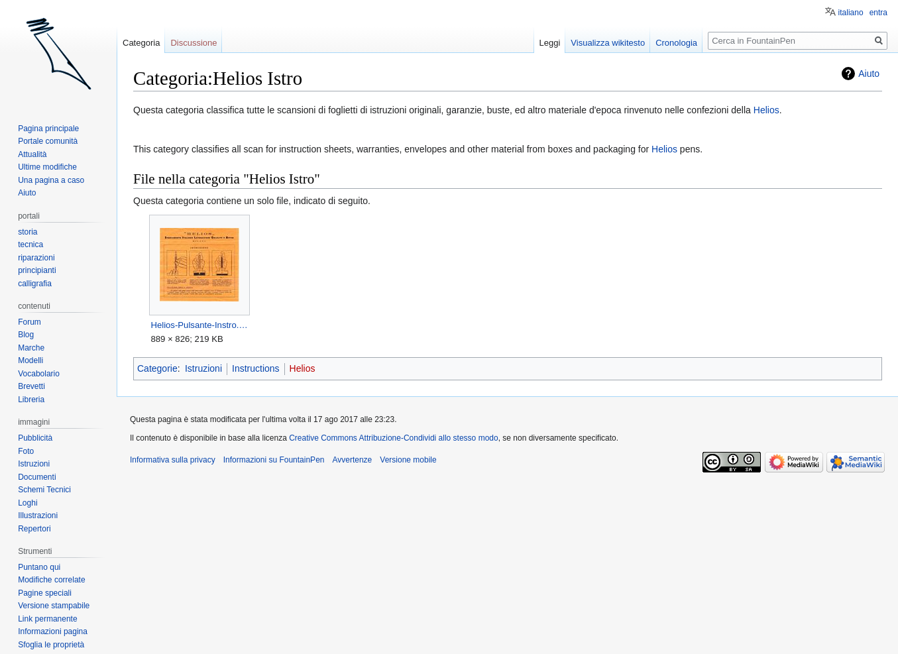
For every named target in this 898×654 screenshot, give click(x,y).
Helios (766, 110)
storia (27, 232)
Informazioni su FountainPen (274, 459)
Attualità (32, 154)
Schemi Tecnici (44, 489)
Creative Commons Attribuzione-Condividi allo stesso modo (393, 438)
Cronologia (676, 43)
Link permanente (47, 619)
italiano (851, 12)
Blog (26, 334)
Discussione (193, 43)
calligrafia (35, 283)
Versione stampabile (53, 605)
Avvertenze (352, 459)
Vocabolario (39, 373)
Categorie (157, 368)
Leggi (550, 43)
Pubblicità (35, 438)
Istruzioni (203, 368)
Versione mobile (408, 459)
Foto (26, 451)
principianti (37, 270)
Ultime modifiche (47, 167)
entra (878, 12)
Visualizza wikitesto (608, 43)
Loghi (27, 503)
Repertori (34, 528)
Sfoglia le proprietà (51, 644)
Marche (31, 348)
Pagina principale (48, 128)
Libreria (31, 399)
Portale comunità (48, 141)
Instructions (256, 368)
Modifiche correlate (51, 579)
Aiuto (868, 73)
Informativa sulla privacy (172, 459)
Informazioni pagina (52, 631)
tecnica (30, 244)
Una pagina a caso (51, 180)
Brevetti (31, 386)
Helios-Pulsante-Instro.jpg (199, 325)
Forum (29, 322)
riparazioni (36, 257)
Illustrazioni (38, 515)
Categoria (141, 43)
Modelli (30, 360)
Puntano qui (39, 567)
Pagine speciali (45, 593)
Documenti (37, 477)
